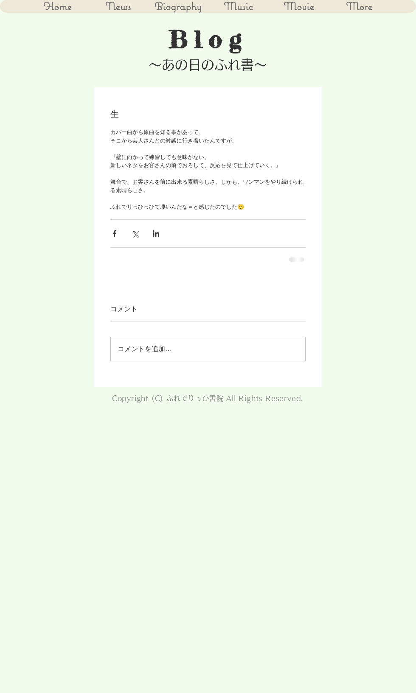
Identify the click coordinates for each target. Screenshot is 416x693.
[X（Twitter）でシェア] (135, 233)
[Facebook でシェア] (114, 233)
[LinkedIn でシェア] (156, 233)
